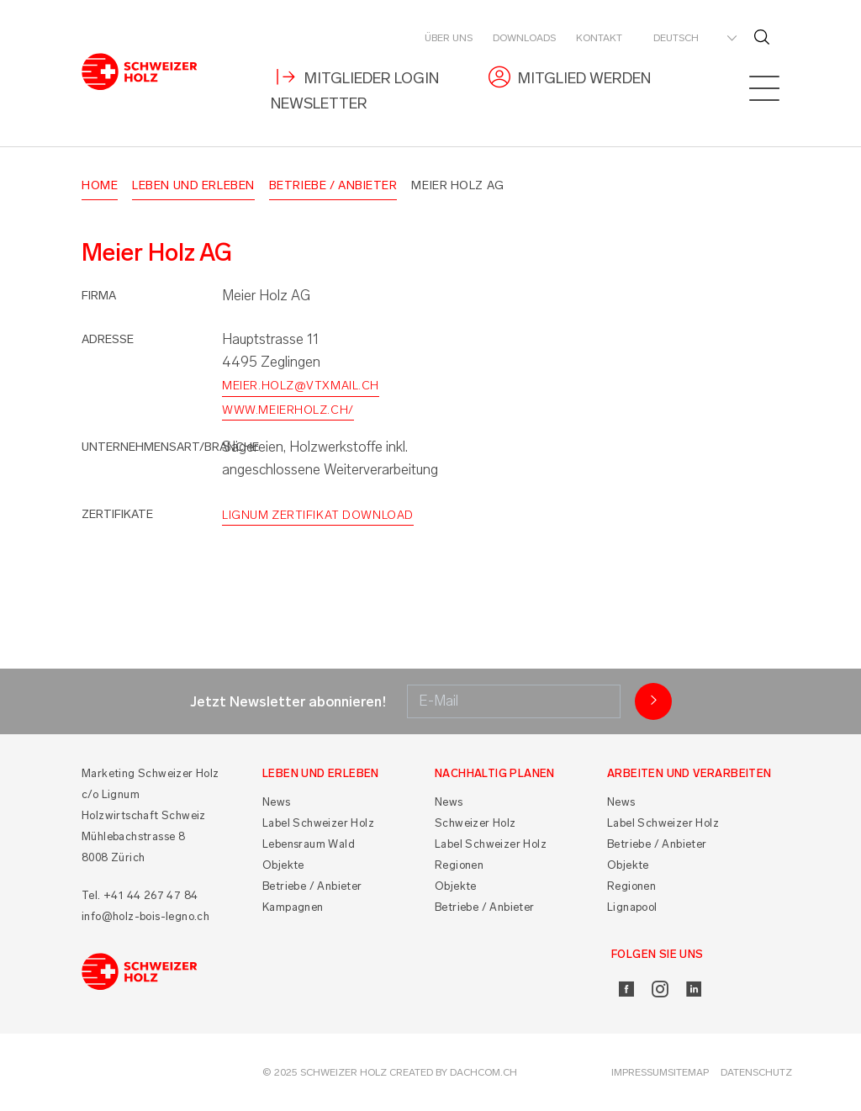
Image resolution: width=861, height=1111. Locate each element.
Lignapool (632, 907)
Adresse (108, 339)
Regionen (459, 865)
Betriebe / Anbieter (333, 185)
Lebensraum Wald (308, 844)
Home (100, 185)
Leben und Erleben (193, 185)
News (276, 802)
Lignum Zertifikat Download (318, 515)
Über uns (449, 38)
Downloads (524, 38)
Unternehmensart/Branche (170, 447)
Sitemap (688, 1072)
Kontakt (599, 38)
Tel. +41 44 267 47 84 (140, 895)
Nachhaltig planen (495, 773)
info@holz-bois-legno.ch (145, 916)
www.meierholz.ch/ (288, 410)
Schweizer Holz (475, 823)
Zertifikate (117, 514)
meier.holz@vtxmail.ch (300, 385)
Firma (99, 295)
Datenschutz (756, 1072)
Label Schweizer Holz (318, 823)
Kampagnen (293, 907)
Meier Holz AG (457, 185)
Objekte (283, 865)
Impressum (639, 1072)
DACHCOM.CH (483, 1072)
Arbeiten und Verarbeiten (689, 773)
